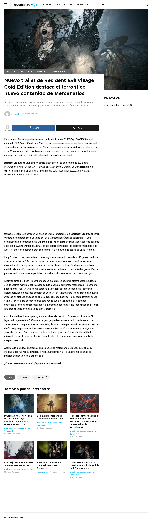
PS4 (30, 71)
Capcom (23, 377)
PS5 (16, 428)
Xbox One (42, 71)
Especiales (83, 5)
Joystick (15, 114)
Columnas (99, 5)
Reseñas (46, 5)
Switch (87, 472)
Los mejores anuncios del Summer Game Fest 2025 (18, 464)
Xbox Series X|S (60, 71)
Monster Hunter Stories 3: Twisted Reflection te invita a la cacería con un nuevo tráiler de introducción (84, 422)
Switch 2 (22, 428)
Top (71, 5)
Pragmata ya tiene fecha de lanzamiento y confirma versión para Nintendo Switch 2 (18, 420)
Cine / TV (60, 5)
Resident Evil (41, 377)
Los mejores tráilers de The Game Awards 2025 (50, 417)
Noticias (11, 71)
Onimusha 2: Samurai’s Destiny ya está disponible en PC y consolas (84, 465)
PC (22, 71)
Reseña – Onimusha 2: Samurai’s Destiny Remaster (49, 465)
